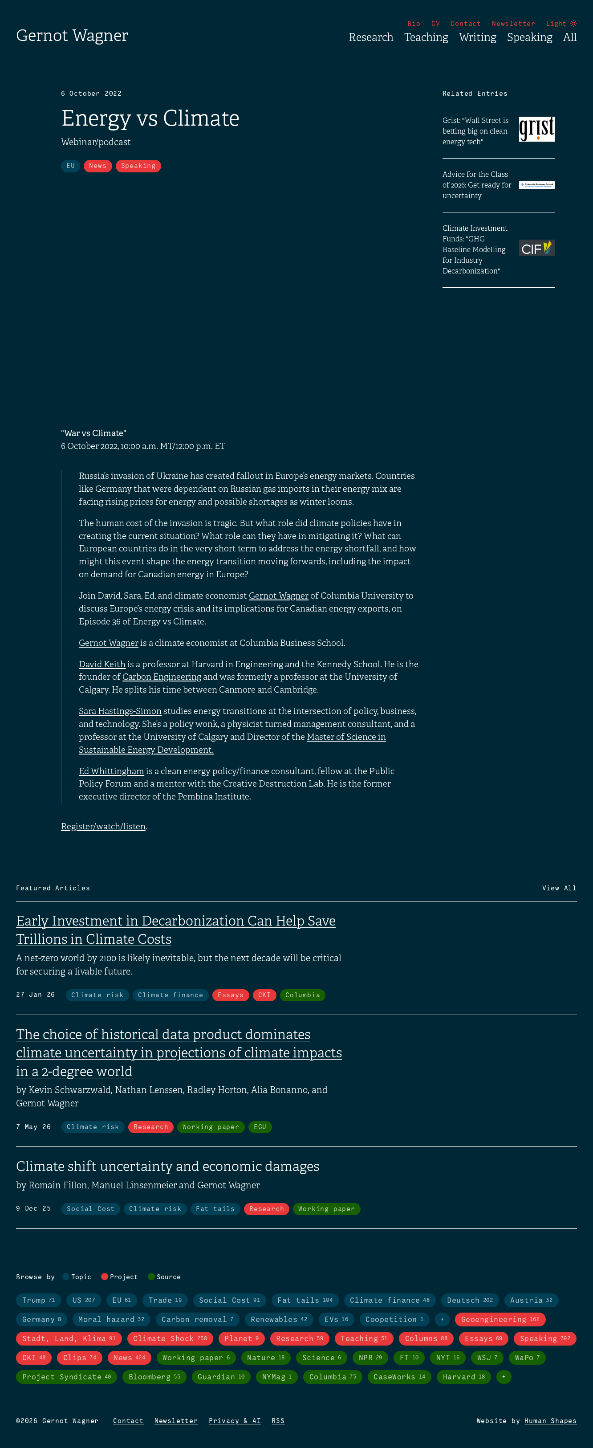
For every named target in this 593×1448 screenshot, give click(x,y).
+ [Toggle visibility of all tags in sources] (504, 1377)
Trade (165, 1300)
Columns (426, 1338)
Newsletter (514, 24)
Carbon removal (197, 1319)
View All (559, 888)
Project (124, 1277)
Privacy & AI (235, 1421)
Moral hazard (111, 1319)
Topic (81, 1277)
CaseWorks (399, 1377)
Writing (477, 37)
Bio (413, 24)
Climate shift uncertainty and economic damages (167, 1166)
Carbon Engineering (161, 677)
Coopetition (394, 1319)
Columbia (302, 995)
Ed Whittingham (111, 771)
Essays (231, 995)
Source (169, 1277)
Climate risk (97, 995)
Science (321, 1358)
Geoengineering (500, 1319)
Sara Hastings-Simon (120, 711)
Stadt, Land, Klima (69, 1338)
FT (409, 1358)
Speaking (529, 37)
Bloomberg (154, 1377)
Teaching (426, 37)
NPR (370, 1358)
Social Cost (91, 1209)
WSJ (487, 1358)
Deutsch (470, 1300)
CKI (264, 995)
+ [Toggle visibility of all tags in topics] (442, 1320)
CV (435, 24)
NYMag (277, 1377)
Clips (79, 1358)
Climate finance (170, 995)
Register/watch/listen (103, 826)
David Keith (102, 664)
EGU (260, 1127)
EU (70, 166)
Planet (241, 1338)
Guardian (221, 1377)
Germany (41, 1319)
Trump (38, 1300)
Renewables (279, 1319)
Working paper (211, 1127)
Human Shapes (550, 1421)
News (97, 166)
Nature (266, 1358)
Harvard (464, 1377)
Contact (466, 24)
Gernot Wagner (72, 35)
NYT (448, 1358)
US (84, 1300)
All (570, 37)
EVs (336, 1319)
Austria (531, 1300)
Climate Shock (170, 1338)
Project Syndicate (66, 1377)
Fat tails (215, 1209)
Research (371, 37)
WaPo (527, 1358)
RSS (278, 1421)
